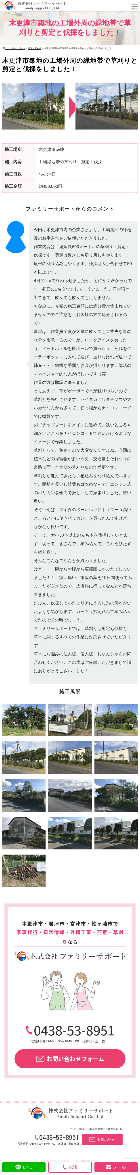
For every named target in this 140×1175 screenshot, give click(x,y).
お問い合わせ (102, 1139)
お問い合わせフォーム (70, 1058)
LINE (23, 1167)
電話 (70, 1167)
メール (116, 1167)
